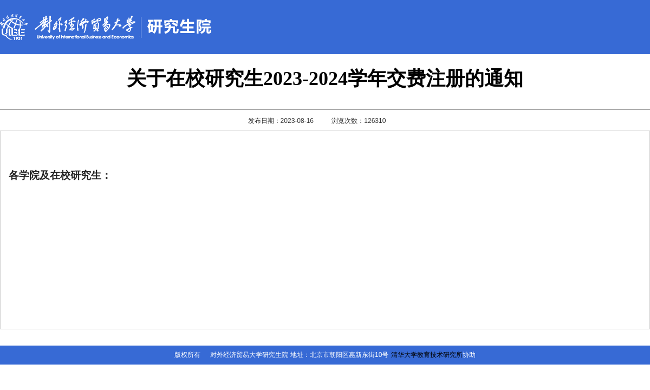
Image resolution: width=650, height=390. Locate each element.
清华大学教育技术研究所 (427, 355)
